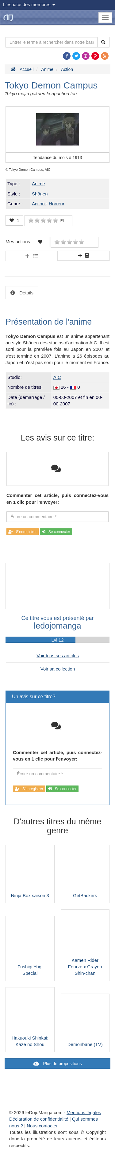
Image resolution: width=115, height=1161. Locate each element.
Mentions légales (84, 1112)
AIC (57, 377)
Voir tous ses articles (57, 655)
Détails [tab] (25, 292)
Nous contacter (42, 1125)
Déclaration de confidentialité (38, 1119)
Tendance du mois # (57, 157)
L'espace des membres (29, 4)
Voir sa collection (57, 668)
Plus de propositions (62, 1063)
